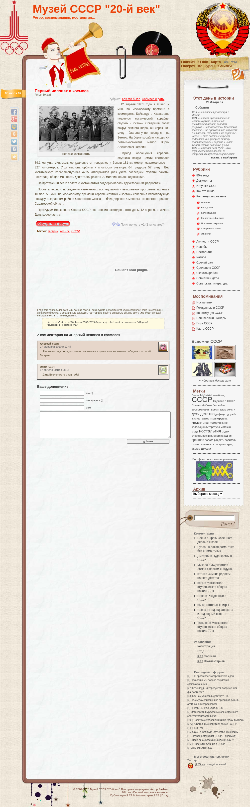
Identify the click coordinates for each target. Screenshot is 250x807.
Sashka (163, 789)
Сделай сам (204, 262)
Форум (230, 62)
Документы (204, 180)
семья (195, 444)
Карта (216, 62)
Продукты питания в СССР (209, 744)
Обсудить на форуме (53, 224)
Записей (206, 656)
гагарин (53, 231)
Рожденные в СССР (210, 307)
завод (205, 418)
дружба (232, 414)
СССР (75, 231)
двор (223, 409)
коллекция (198, 426)
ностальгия (210, 431)
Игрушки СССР (206, 186)
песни (206, 435)
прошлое (198, 440)
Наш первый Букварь (211, 318)
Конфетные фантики (212, 218)
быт (215, 405)
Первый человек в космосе (62, 91)
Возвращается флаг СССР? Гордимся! (213, 736)
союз (213, 444)
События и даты (153, 99)
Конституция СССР (209, 313)
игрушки (197, 422)
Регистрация (206, 646)
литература (212, 426)
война (221, 405)
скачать (204, 444)
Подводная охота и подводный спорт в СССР (215, 614)
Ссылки (225, 66)
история (215, 422)
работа (209, 439)
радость (219, 439)
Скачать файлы (207, 273)
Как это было (131, 99)
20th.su (126, 792)
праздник (226, 435)
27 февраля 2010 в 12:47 (55, 347)
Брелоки (205, 202)
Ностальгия (204, 252)
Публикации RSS (121, 795)
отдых (225, 431)
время (215, 409)
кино (225, 422)
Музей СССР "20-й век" (96, 8)
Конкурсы (206, 66)
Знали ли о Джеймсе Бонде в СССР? (212, 740)
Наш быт (202, 247)
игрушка (222, 418)
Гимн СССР (204, 323)
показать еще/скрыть (224, 157)
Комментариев (211, 661)
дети (196, 414)
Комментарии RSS (147, 795)
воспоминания (201, 409)
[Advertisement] (64, 270)
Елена (201, 538)
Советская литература (212, 283)
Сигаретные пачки (211, 228)
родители (230, 439)
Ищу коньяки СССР (202, 748)
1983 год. (199, 728)
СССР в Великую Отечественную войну (215, 732)
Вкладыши (207, 207)
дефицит (221, 414)
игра (213, 418)
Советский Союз (202, 405)
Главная (188, 62)
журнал (196, 418)
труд (229, 444)
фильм (196, 448)
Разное (201, 257)
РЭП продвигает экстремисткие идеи (212, 676)
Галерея (188, 66)
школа (206, 448)
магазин (226, 426)
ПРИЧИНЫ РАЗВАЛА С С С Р (208, 708)
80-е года (202, 175)
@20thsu (200, 764)
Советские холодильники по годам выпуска (219, 720)
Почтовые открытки (212, 223)
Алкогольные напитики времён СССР (215, 724)
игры (206, 422)
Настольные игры (216, 605)
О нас (203, 62)
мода (195, 431)
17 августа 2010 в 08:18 (54, 370)
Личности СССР (207, 241)
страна (221, 444)
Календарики (208, 212)
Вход (200, 651)
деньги (231, 409)
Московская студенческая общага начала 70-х (212, 587)
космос (65, 231)
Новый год (217, 395)
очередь (197, 435)
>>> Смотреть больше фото (214, 380)
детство (207, 413)
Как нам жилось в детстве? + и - (210, 696)
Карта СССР (205, 328)
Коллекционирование (211, 196)
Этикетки (206, 233)
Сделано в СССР (208, 267)
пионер (215, 435)
